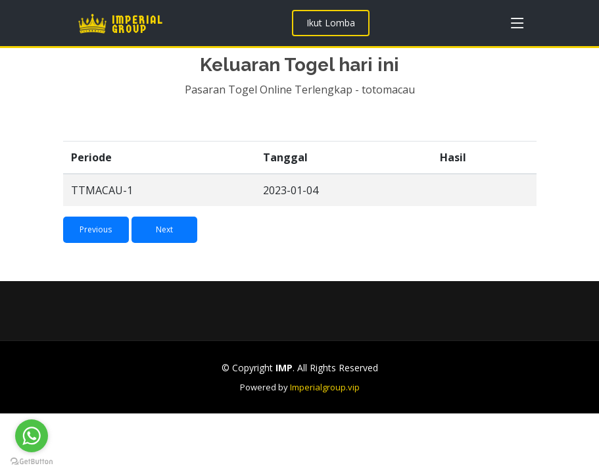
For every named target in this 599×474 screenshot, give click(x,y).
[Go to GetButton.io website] (32, 461)
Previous (96, 238)
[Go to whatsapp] (31, 435)
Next (164, 238)
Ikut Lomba (330, 22)
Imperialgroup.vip (325, 387)
